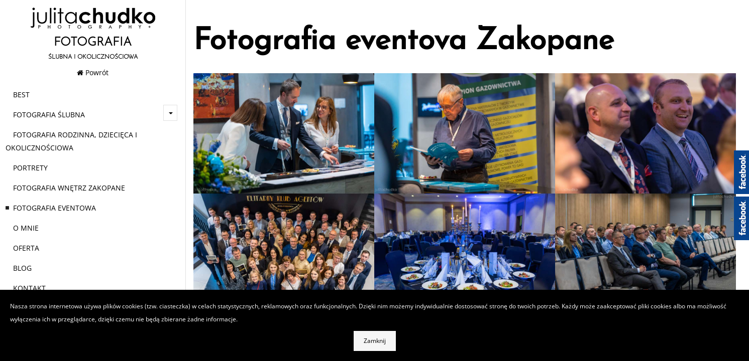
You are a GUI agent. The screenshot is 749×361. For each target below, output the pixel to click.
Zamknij (375, 340)
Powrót (93, 72)
